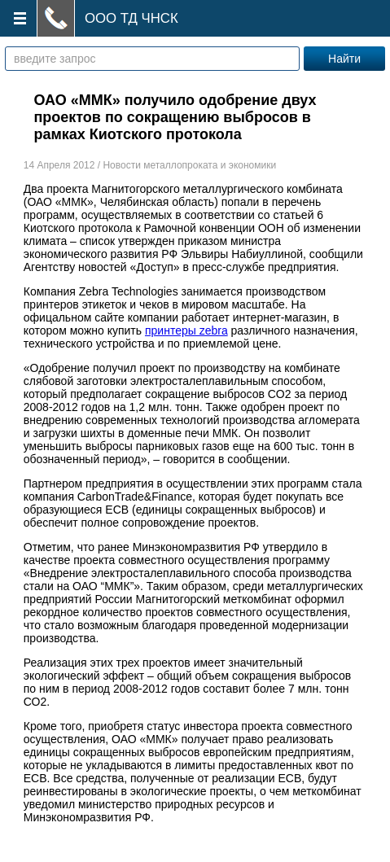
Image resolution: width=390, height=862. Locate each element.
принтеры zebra (186, 330)
